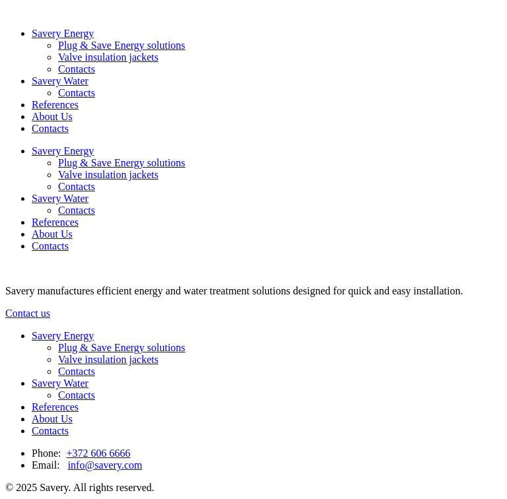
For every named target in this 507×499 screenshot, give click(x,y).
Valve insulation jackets (108, 57)
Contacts (76, 69)
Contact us (27, 313)
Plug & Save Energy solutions (122, 45)
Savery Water (60, 80)
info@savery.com (105, 465)
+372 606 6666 (98, 453)
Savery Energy (63, 33)
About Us (52, 116)
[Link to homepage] (5, 11)
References (55, 104)
